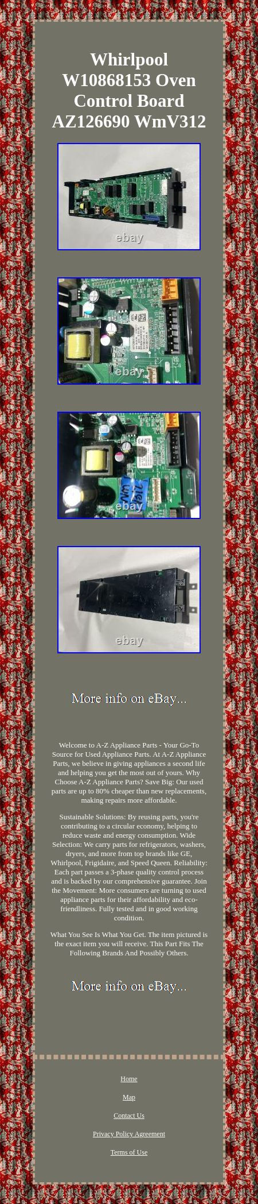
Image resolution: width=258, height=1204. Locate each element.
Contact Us (129, 1116)
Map (129, 1097)
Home (128, 1079)
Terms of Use (129, 1152)
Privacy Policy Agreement (129, 1134)
